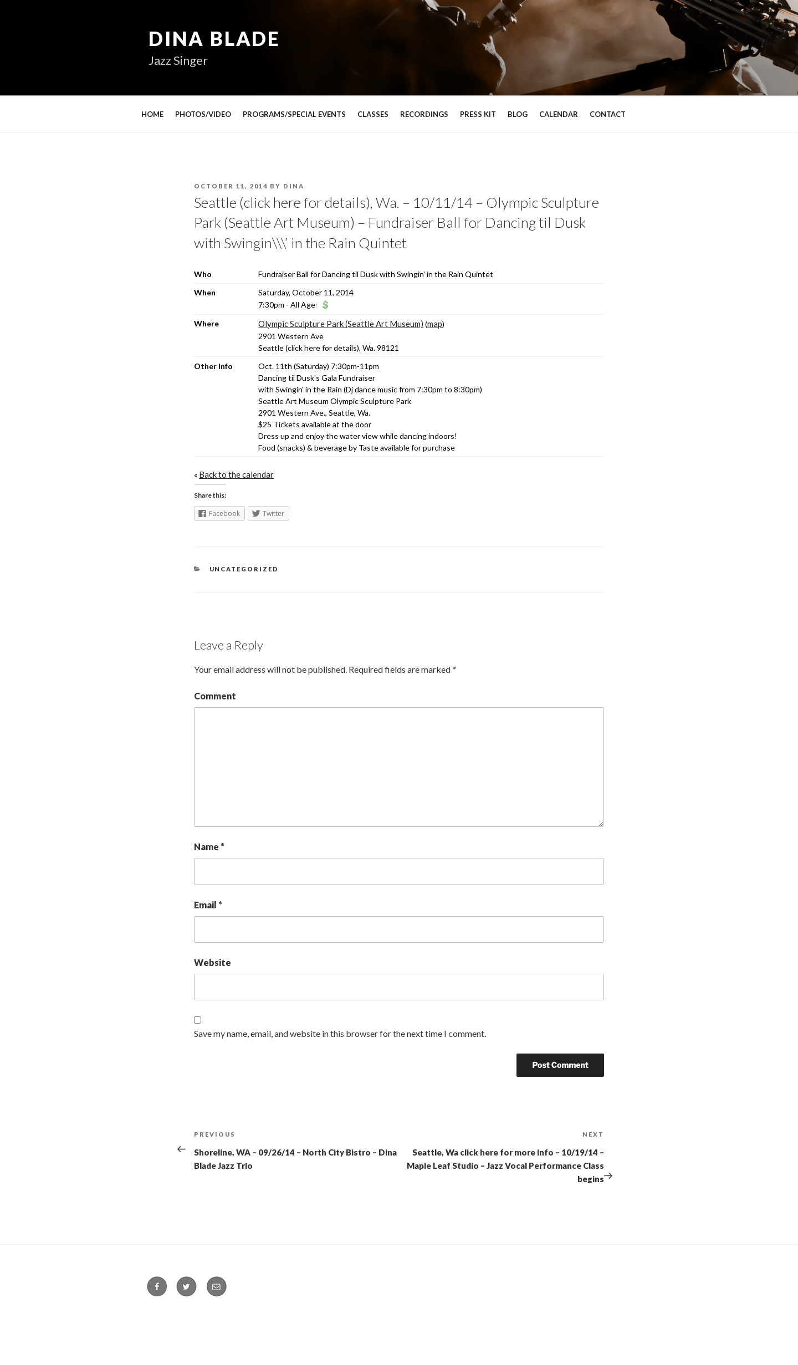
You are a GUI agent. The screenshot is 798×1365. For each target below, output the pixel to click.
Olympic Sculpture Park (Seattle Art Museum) (340, 324)
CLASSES (372, 114)
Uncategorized (244, 568)
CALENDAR (558, 114)
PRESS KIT (478, 114)
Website (212, 962)
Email (208, 904)
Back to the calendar (236, 474)
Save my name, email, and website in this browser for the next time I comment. (340, 1033)
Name (209, 846)
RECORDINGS (424, 114)
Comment (215, 696)
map (434, 324)
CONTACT (608, 114)
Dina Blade (214, 38)
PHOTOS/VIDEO (203, 114)
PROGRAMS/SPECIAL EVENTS (294, 114)
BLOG (518, 114)
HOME (152, 114)
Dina (293, 186)
